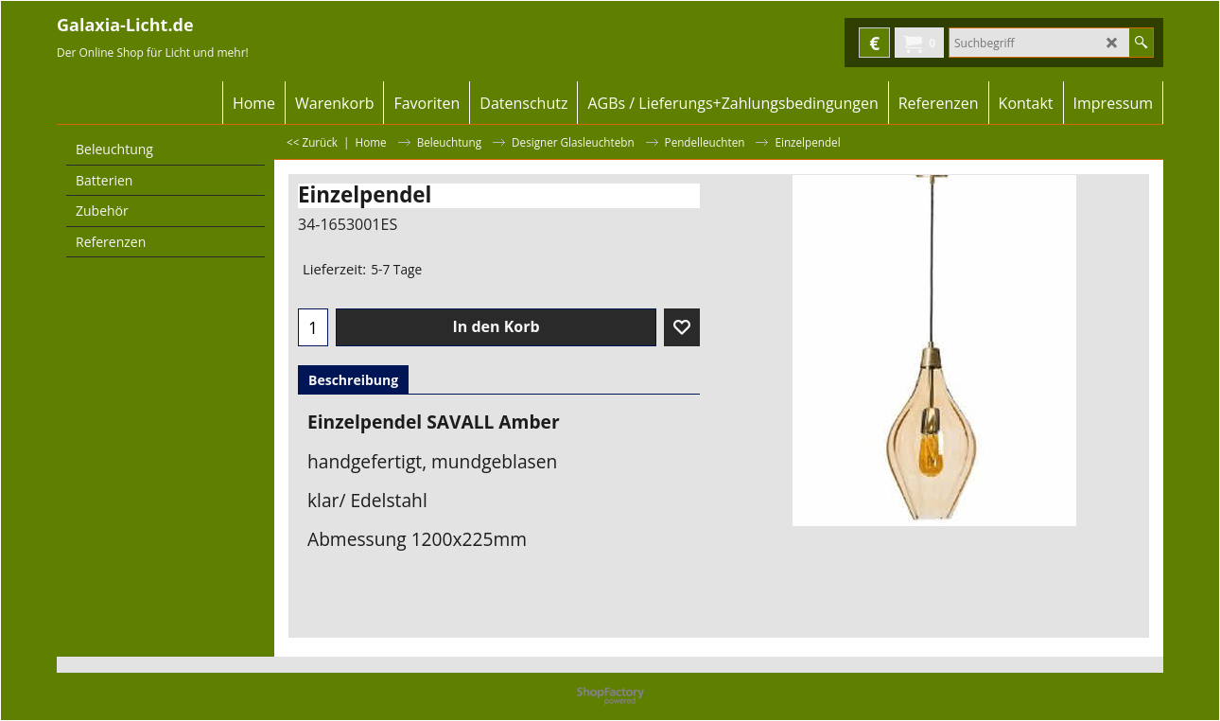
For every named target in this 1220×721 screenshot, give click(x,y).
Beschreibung (353, 380)
